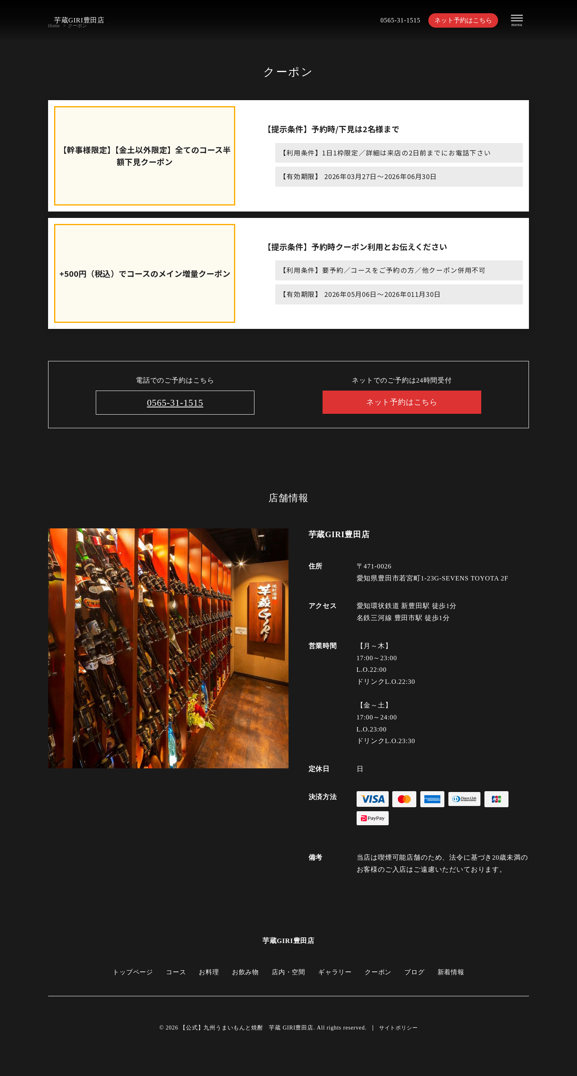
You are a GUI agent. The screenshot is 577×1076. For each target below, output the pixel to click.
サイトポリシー (398, 1028)
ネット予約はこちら (461, 20)
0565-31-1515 (395, 20)
